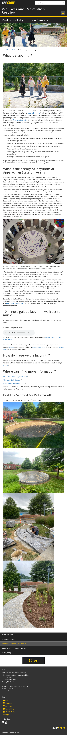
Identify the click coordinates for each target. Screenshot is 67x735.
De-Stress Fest (7, 635)
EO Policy (7, 706)
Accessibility (8, 709)
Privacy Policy (9, 712)
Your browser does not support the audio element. (19, 333)
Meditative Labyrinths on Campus (14, 644)
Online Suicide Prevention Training (14, 648)
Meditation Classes (8, 639)
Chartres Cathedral (21, 120)
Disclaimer (7, 703)
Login (6, 715)
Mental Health (11, 50)
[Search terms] (48, 3)
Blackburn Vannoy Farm (16, 303)
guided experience (39, 347)
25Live (12, 347)
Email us (5, 691)
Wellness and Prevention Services (23, 11)
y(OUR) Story (6, 652)
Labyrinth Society (34, 113)
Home (3, 50)
